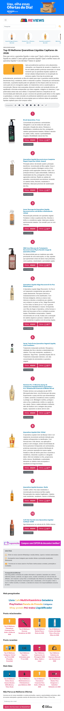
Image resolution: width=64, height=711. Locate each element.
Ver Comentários (28, 144)
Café (17, 600)
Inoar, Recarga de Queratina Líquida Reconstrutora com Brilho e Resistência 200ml (37, 211)
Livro (12, 600)
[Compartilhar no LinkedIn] (27, 105)
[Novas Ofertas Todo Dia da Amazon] (32, 7)
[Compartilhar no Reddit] (38, 105)
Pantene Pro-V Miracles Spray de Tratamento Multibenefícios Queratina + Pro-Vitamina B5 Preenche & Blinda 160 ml (38, 386)
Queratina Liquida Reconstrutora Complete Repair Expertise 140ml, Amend (39, 160)
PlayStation (15, 604)
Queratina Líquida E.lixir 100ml (34, 432)
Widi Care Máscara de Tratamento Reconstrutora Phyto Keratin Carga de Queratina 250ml (37, 250)
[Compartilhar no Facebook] (19, 105)
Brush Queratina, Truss (31, 120)
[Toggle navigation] (5, 20)
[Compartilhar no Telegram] (30, 105)
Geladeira (47, 600)
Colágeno (47, 604)
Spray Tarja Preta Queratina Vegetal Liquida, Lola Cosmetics (39, 344)
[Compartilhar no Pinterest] (34, 105)
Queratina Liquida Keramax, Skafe (35, 487)
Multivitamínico (30, 600)
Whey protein (16, 608)
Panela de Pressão (33, 604)
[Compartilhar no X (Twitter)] (23, 105)
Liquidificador (44, 608)
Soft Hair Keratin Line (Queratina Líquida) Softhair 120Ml (38, 521)
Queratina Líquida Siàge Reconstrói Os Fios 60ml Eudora (39, 285)
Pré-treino (29, 608)
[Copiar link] (46, 105)
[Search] (29, 26)
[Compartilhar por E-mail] (42, 105)
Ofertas (30, 140)
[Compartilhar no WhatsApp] (15, 105)
